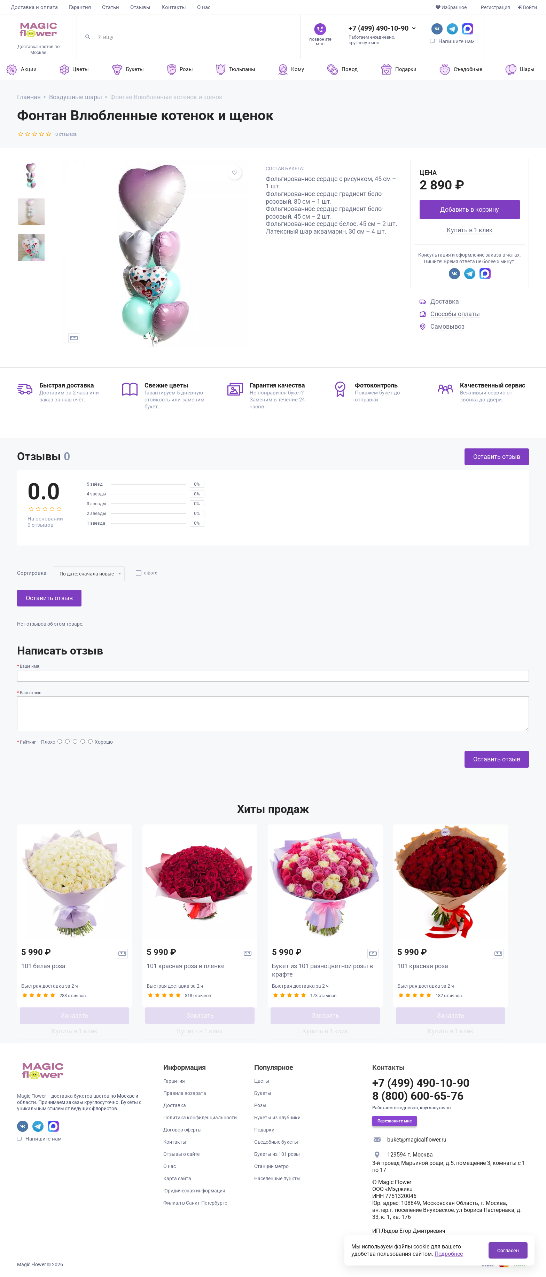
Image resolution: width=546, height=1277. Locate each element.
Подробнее (449, 1254)
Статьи (110, 7)
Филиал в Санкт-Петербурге (195, 1203)
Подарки (264, 1130)
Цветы (261, 1081)
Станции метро (271, 1166)
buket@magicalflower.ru (416, 1139)
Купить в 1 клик (470, 230)
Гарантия (80, 7)
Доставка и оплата (34, 7)
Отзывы (140, 7)
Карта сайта (177, 1178)
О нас (204, 7)
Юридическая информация (194, 1190)
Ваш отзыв (30, 692)
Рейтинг (28, 742)
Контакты (174, 7)
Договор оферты (182, 1130)
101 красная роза (422, 966)
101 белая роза (43, 966)
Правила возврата (184, 1093)
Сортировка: (32, 573)
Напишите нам (456, 41)
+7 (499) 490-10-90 (378, 28)
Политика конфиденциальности (200, 1117)
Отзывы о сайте (181, 1154)
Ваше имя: (30, 666)
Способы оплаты (455, 314)
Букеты (262, 1093)
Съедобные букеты (276, 1142)
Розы (260, 1105)
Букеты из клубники (277, 1117)
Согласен (508, 1250)
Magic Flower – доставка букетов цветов (63, 1096)
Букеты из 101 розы (277, 1154)
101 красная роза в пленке (186, 966)
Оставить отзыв (496, 456)
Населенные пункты (277, 1178)
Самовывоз (447, 326)
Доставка (444, 301)
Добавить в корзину (469, 209)
